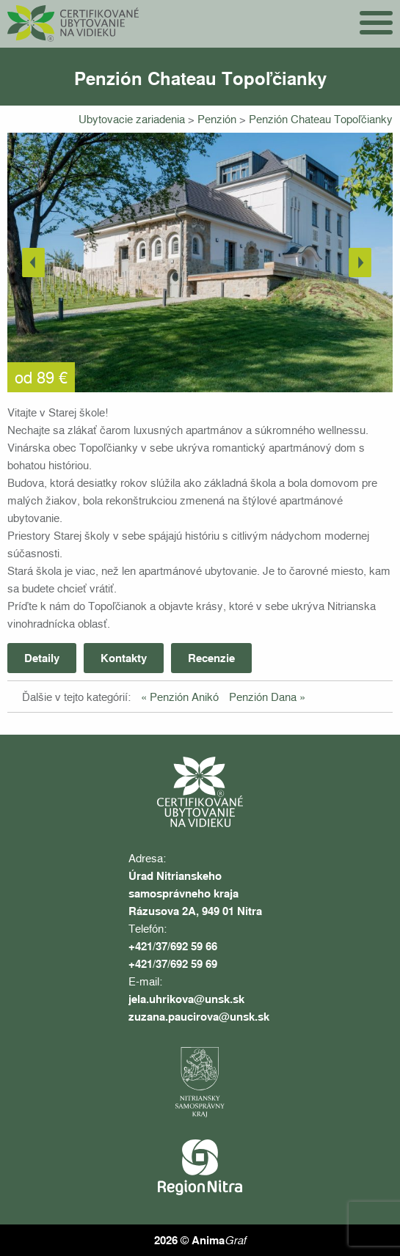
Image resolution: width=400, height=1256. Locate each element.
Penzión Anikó (184, 696)
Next (363, 262)
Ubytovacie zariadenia (133, 118)
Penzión (218, 118)
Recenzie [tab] (211, 657)
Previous (36, 262)
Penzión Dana (263, 696)
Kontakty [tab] (124, 657)
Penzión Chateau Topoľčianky (321, 118)
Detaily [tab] (41, 657)
